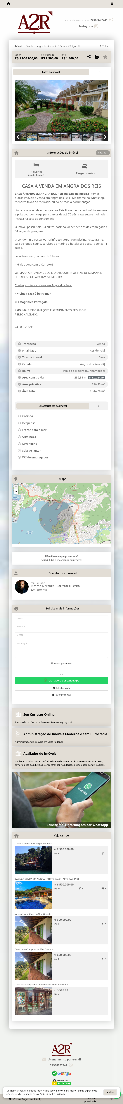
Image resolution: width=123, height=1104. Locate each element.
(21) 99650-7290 (39, 590)
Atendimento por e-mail (61, 1059)
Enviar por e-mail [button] (61, 663)
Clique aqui (48, 559)
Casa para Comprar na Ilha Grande (34, 949)
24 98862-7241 (24, 327)
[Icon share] (88, 25)
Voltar (104, 46)
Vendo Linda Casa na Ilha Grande (33, 914)
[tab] (24, 72)
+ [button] (16, 487)
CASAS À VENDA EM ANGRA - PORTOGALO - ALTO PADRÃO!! (47, 878)
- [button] (16, 491)
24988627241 (98, 20)
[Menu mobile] (8, 4)
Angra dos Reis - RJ (46, 46)
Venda (29, 46)
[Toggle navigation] (112, 4)
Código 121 (74, 46)
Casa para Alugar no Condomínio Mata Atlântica (41, 984)
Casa (62, 46)
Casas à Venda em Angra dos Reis (33, 843)
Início (18, 46)
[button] (22, 106)
